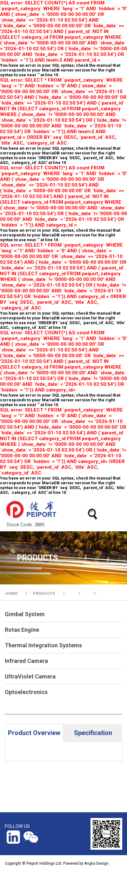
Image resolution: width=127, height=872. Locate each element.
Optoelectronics (26, 692)
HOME (11, 593)
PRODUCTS (44, 593)
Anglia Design (96, 863)
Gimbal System (25, 614)
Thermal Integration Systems (43, 645)
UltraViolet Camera (30, 676)
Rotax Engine (22, 629)
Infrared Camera (26, 660)
